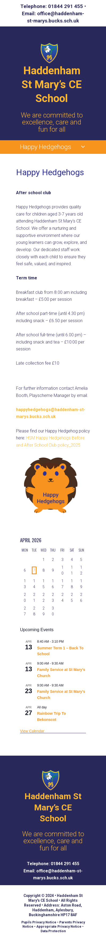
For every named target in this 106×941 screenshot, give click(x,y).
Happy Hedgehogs (45, 147)
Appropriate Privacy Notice (58, 926)
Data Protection (53, 931)
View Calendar (32, 731)
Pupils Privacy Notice (38, 922)
